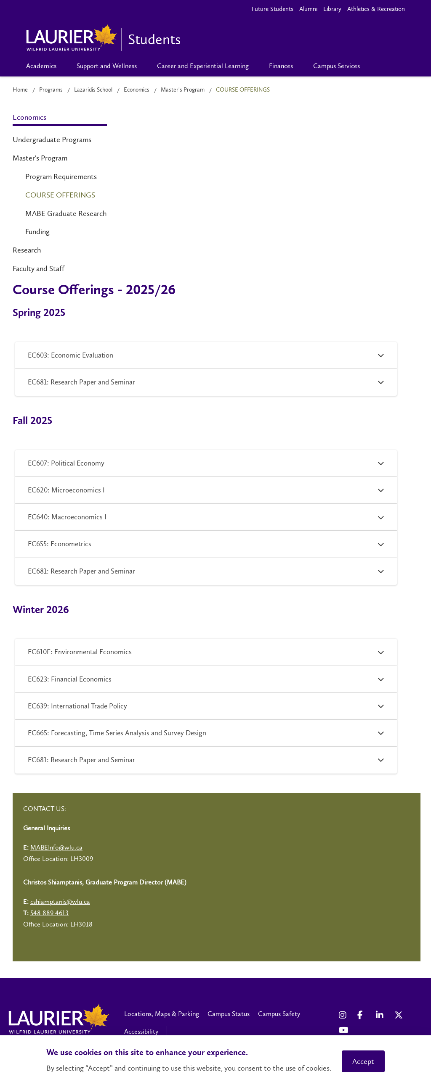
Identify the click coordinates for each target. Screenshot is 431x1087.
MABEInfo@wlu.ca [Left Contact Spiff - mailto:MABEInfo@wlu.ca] (56, 847)
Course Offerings (60, 195)
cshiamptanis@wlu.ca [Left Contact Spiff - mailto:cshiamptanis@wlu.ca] (60, 901)
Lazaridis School (93, 89)
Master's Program (183, 89)
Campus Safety (279, 1014)
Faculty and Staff (38, 268)
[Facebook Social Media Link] (362, 1015)
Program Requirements (61, 176)
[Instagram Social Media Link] (344, 1015)
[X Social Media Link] (399, 1015)
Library (332, 9)
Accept (363, 1061)
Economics (136, 89)
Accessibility (141, 1031)
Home (20, 89)
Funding (37, 231)
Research (27, 250)
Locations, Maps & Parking (161, 1014)
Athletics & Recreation (376, 9)
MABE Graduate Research (66, 213)
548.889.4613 (49, 913)
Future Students (272, 9)
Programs (51, 89)
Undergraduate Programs (52, 139)
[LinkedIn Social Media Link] (381, 1015)
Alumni (308, 9)
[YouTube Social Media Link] (344, 1030)
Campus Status (229, 1014)
